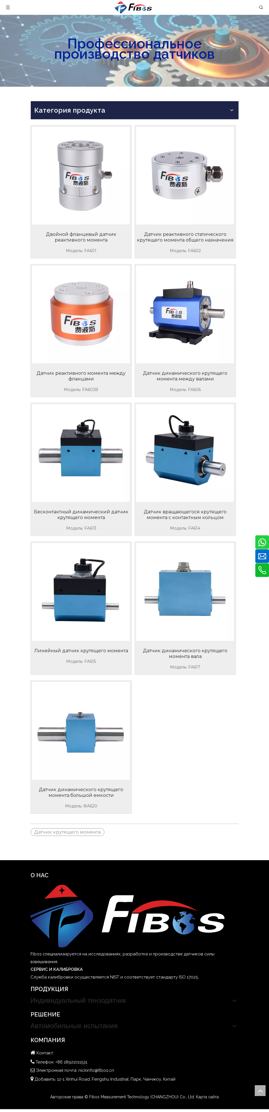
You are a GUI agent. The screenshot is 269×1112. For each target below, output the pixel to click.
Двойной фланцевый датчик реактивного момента (81, 237)
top (260, 1090)
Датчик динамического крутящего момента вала (185, 653)
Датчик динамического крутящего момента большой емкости (81, 792)
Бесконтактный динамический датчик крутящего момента (81, 514)
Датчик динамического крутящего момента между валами (185, 376)
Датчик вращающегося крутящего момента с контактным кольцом (185, 514)
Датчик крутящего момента (67, 832)
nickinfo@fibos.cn (96, 1070)
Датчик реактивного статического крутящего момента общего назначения (185, 237)
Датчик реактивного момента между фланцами (81, 376)
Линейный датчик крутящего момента (81, 650)
